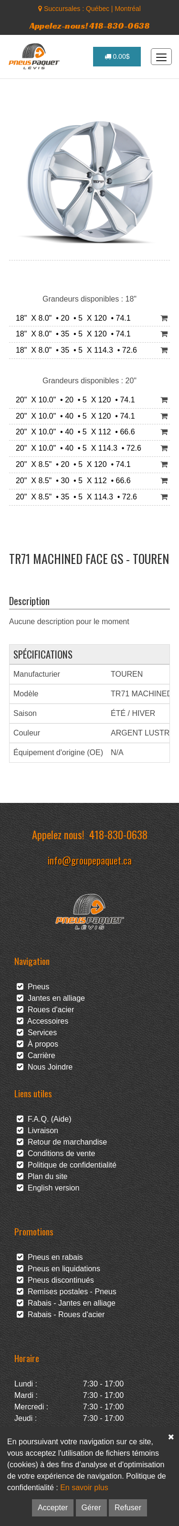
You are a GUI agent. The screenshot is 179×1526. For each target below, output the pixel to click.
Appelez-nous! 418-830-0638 (90, 25)
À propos (37, 1044)
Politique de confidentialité (66, 1165)
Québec (97, 8)
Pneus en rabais (50, 1257)
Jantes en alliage (51, 998)
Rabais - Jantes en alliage (66, 1303)
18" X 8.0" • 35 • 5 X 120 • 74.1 (71, 334)
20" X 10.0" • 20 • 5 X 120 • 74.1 (73, 400)
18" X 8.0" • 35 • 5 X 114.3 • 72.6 (74, 350)
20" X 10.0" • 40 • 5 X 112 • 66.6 (73, 432)
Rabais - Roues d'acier (61, 1314)
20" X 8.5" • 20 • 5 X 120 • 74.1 (71, 464)
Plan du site (42, 1176)
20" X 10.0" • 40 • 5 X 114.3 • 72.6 (76, 448)
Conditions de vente (56, 1153)
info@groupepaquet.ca (90, 860)
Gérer (91, 1508)
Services (37, 1032)
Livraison (37, 1130)
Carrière (36, 1055)
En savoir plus (84, 1487)
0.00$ (117, 56)
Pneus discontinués (55, 1280)
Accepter (53, 1508)
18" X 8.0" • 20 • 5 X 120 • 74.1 (71, 318)
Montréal (127, 8)
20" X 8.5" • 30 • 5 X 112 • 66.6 (71, 480)
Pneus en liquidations (58, 1269)
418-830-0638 (118, 834)
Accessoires (42, 1021)
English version (48, 1188)
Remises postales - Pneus (66, 1292)
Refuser (128, 1508)
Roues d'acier (45, 1010)
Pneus (33, 987)
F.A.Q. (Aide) (44, 1119)
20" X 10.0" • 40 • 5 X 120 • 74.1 (73, 416)
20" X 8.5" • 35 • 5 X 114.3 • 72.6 (74, 497)
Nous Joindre (45, 1067)
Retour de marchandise (62, 1142)
